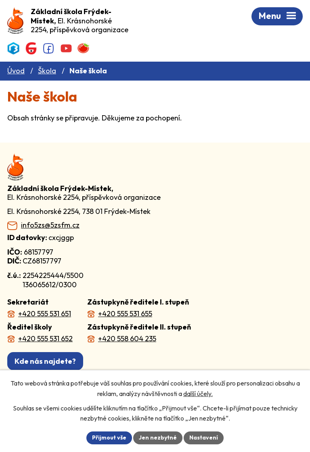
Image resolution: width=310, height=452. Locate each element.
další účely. (198, 394)
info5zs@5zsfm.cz (50, 225)
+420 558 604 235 (127, 338)
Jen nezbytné (158, 437)
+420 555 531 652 (45, 338)
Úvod (16, 70)
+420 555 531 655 (125, 313)
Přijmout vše (109, 437)
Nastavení (203, 437)
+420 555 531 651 (44, 313)
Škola (47, 70)
